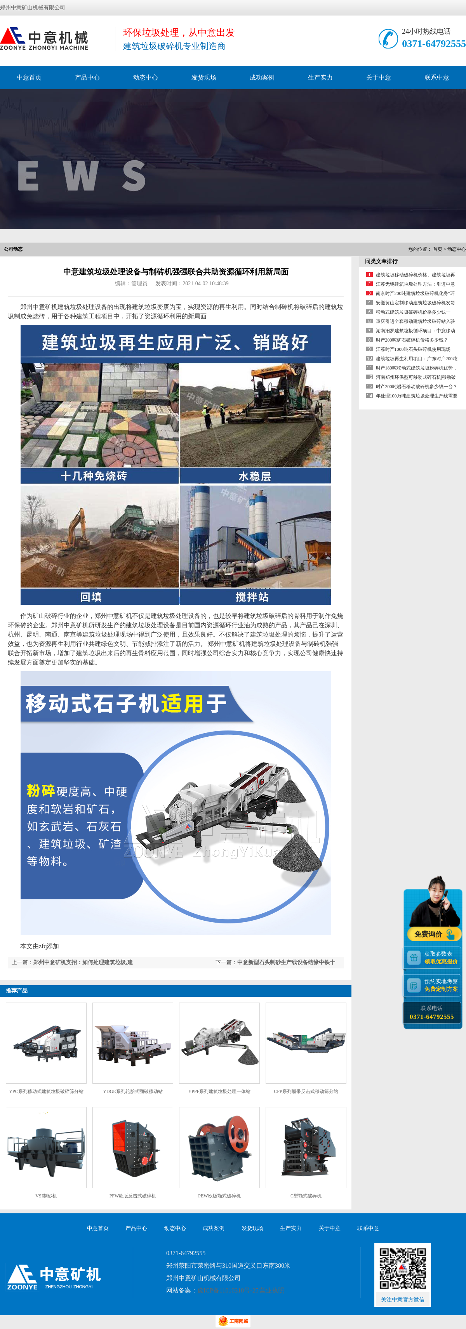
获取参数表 (442, 957)
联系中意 (436, 77)
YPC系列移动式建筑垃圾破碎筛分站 (46, 1091)
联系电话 (432, 1012)
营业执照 (271, 1290)
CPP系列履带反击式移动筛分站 (306, 1091)
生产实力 (320, 77)
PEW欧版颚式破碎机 (219, 1196)
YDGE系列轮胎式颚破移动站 (132, 1091)
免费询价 (429, 934)
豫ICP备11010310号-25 (228, 1290)
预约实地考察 (442, 985)
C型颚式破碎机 (306, 1196)
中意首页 (29, 77)
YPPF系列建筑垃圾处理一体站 (219, 1091)
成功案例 (262, 77)
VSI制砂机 (46, 1196)
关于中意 (378, 77)
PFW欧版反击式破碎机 (133, 1196)
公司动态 (13, 249)
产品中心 (87, 77)
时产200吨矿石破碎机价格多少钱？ (412, 340)
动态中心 (145, 77)
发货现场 (203, 77)
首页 (437, 249)
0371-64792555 (434, 43)
